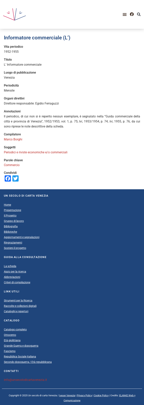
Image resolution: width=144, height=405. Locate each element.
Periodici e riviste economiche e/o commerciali (35, 152)
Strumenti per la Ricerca (18, 300)
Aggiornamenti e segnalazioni (21, 237)
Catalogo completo (15, 329)
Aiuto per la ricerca (15, 271)
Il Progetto (10, 215)
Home (7, 204)
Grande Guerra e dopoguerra (21, 345)
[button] (125, 14)
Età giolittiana (12, 340)
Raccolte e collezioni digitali (20, 305)
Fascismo (10, 351)
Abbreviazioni (12, 276)
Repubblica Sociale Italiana (20, 356)
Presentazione (12, 210)
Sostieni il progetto (15, 248)
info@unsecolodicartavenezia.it (25, 380)
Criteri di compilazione (17, 282)
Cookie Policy (101, 395)
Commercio (12, 165)
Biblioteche (10, 231)
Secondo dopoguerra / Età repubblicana (28, 361)
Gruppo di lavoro (14, 220)
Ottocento (10, 334)
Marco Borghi (13, 139)
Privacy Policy (84, 395)
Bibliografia (11, 226)
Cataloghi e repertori (16, 311)
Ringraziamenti (13, 242)
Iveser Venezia (67, 395)
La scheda (10, 266)
